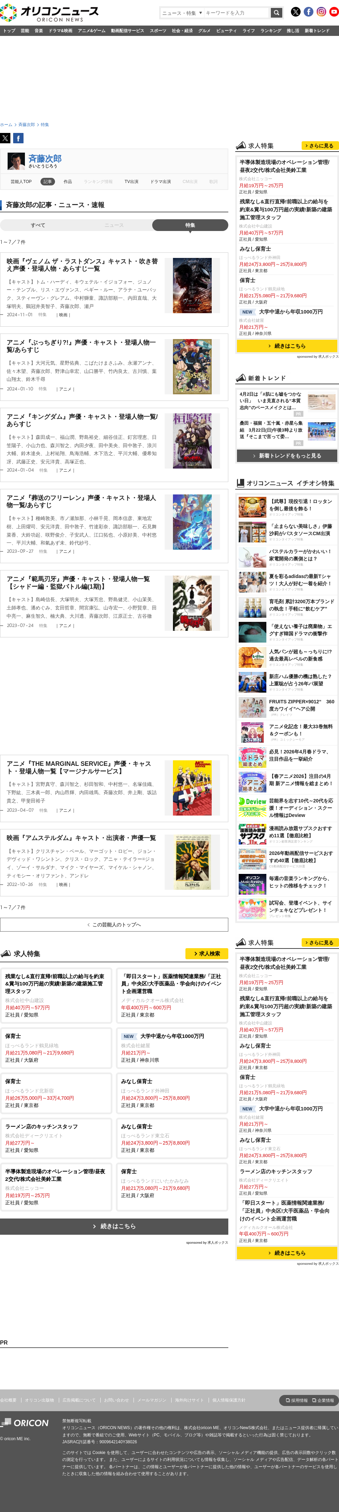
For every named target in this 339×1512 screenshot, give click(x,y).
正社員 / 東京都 (172, 995)
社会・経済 (182, 30)
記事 (48, 181)
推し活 (293, 30)
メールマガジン (151, 1400)
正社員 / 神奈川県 (172, 1047)
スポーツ (158, 30)
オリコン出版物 (39, 1400)
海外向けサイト (189, 1400)
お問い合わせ (116, 1400)
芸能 (25, 30)
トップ (9, 30)
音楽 (39, 30)
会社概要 (8, 1400)
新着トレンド (317, 30)
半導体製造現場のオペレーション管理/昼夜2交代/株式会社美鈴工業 (284, 166)
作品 (68, 181)
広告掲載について (79, 1400)
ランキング (270, 30)
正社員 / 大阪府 (56, 1047)
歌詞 (213, 181)
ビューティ (226, 30)
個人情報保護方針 (229, 1400)
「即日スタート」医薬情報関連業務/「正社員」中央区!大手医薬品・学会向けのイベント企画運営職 (285, 1211)
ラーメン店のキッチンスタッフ (276, 1171)
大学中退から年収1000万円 (281, 312)
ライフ (248, 30)
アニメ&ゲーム (92, 30)
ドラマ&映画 (60, 30)
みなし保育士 (255, 249)
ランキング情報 (98, 181)
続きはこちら (118, 1226)
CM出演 (190, 181)
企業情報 (326, 1400)
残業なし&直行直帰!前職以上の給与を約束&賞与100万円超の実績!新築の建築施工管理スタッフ (286, 209)
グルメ (204, 30)
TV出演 (131, 181)
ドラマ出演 (160, 181)
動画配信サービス (127, 30)
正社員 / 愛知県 (56, 995)
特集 (190, 225)
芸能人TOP (21, 181)
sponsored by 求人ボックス (207, 1242)
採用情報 (299, 1400)
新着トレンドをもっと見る (287, 456)
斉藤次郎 (45, 158)
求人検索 (209, 953)
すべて (38, 225)
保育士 (247, 280)
